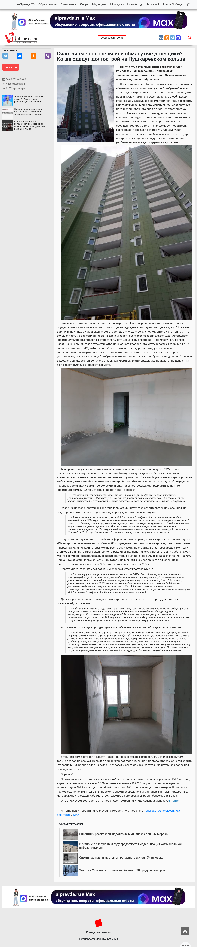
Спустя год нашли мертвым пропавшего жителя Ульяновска (121, 857)
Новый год (134, 4)
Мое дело (117, 4)
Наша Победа (172, 4)
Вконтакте (63, 814)
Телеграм (150, 810)
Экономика (68, 4)
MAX (76, 814)
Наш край (152, 4)
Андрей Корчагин (15, 83)
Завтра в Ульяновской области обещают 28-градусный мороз (122, 870)
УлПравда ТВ (25, 4)
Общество (10, 67)
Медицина (99, 4)
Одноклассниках (169, 810)
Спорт (84, 4)
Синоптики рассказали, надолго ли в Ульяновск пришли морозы (123, 834)
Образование (47, 4)
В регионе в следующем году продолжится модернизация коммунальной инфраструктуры (130, 845)
